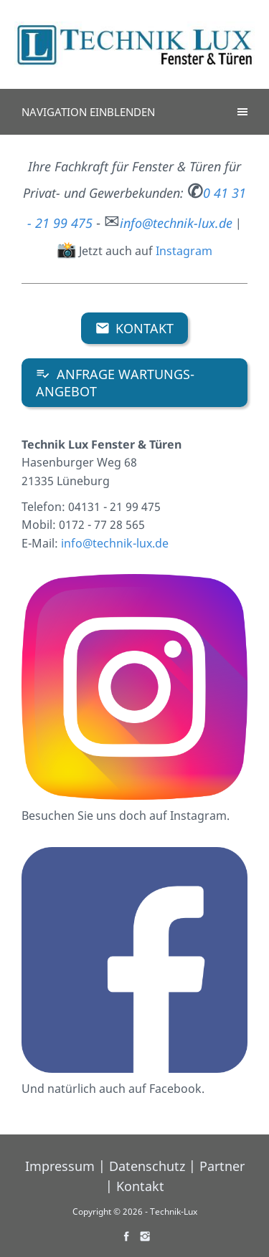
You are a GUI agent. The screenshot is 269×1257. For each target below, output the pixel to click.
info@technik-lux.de (115, 543)
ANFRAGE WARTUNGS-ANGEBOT (115, 382)
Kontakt (134, 328)
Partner (222, 1166)
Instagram (184, 251)
